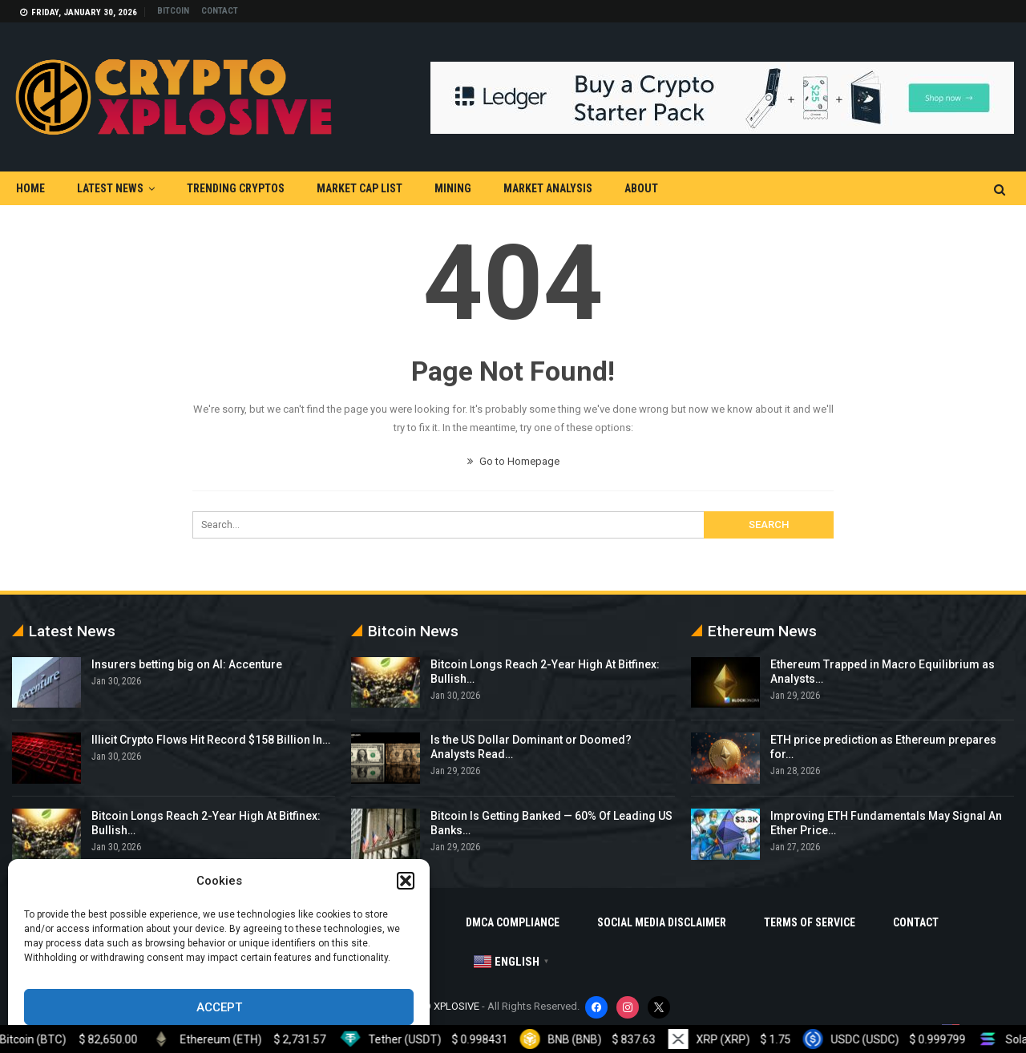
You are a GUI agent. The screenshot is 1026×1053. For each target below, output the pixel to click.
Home (30, 188)
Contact (219, 11)
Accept (219, 1007)
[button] (406, 881)
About (641, 188)
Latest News (110, 188)
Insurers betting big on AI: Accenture (186, 664)
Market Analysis (547, 188)
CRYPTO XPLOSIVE (436, 1006)
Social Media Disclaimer (661, 922)
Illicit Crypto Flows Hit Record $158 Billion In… (210, 739)
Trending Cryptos (236, 188)
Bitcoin (173, 11)
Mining (452, 188)
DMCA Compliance (512, 922)
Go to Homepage (513, 461)
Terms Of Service (809, 922)
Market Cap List (359, 188)
